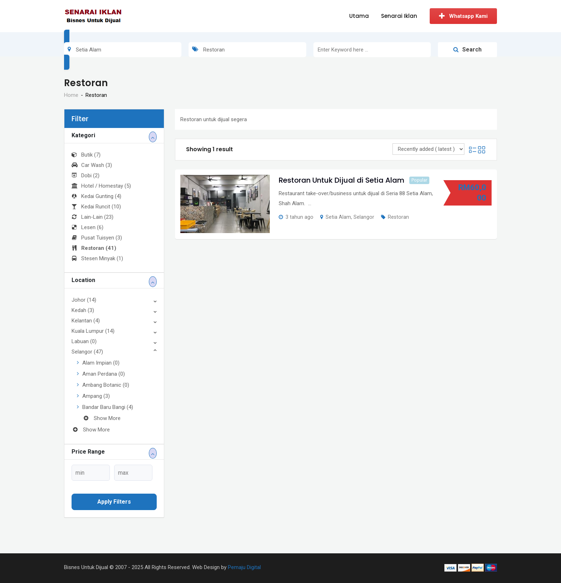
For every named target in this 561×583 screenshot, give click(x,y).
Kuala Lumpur (93, 331)
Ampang (96, 396)
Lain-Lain (92, 217)
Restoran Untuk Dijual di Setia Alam (341, 180)
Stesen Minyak (97, 258)
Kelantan (86, 320)
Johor (84, 300)
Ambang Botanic (105, 385)
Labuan (84, 341)
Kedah (83, 310)
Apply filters (114, 501)
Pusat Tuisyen (97, 237)
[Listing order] (428, 149)
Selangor (87, 352)
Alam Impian (100, 363)
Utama (359, 16)
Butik (86, 155)
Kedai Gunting (96, 196)
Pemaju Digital (244, 567)
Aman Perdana (103, 374)
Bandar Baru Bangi (107, 407)
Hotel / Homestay (101, 186)
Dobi (85, 175)
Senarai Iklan (399, 16)
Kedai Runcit (96, 206)
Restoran (94, 248)
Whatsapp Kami (463, 16)
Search (467, 49)
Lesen (87, 227)
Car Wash (92, 165)
